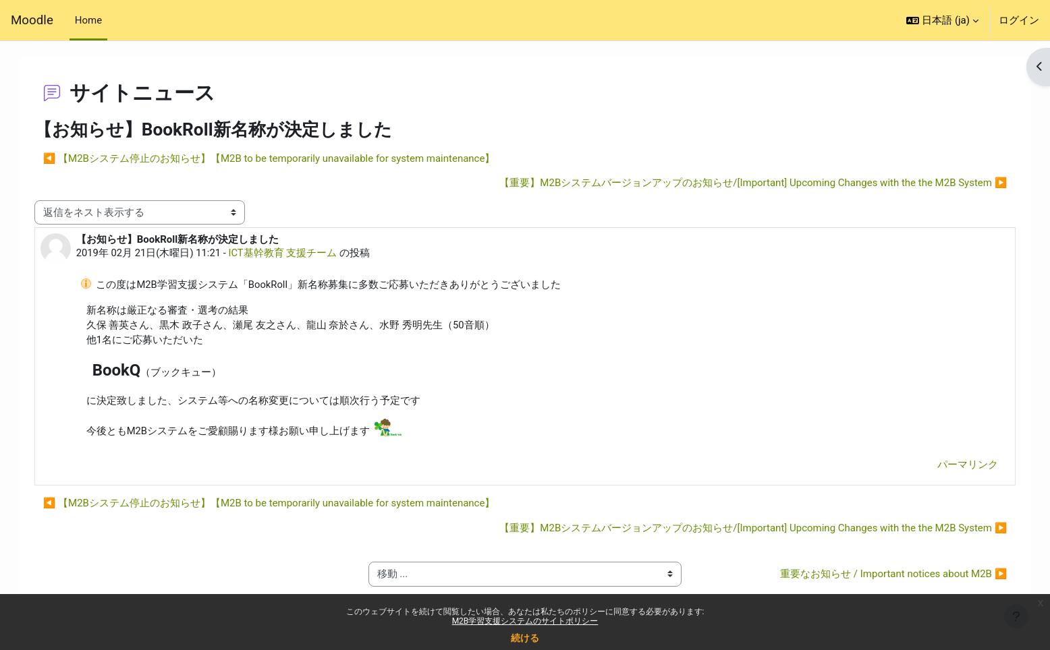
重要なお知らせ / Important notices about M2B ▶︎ (880, 576)
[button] (942, 20)
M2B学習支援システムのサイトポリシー (525, 621)
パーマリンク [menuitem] (954, 466)
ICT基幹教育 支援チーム (298, 253)
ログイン (1019, 20)
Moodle (32, 20)
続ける (525, 637)
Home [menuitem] (88, 20)
